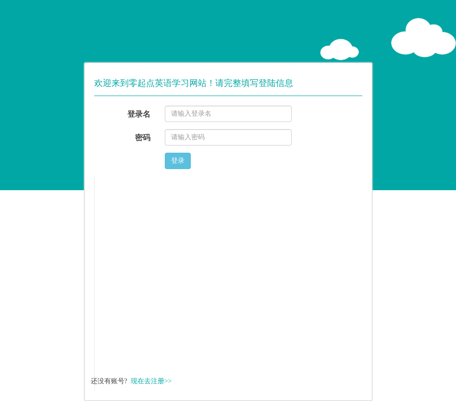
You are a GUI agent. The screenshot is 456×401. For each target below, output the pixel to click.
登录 (178, 160)
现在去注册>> (151, 381)
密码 (142, 138)
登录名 (138, 114)
